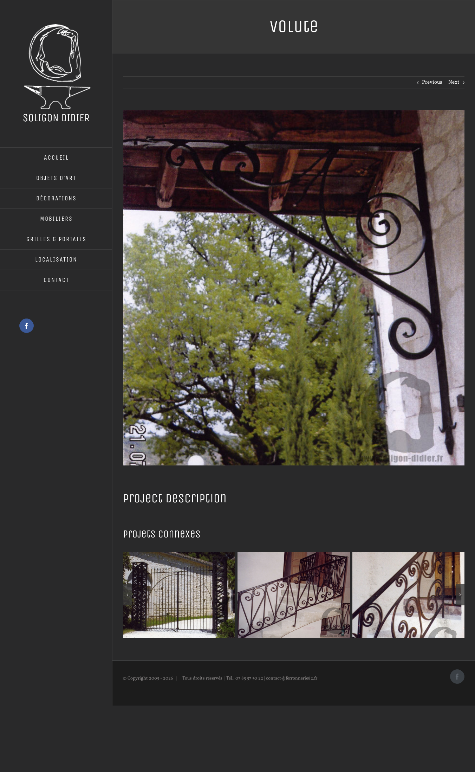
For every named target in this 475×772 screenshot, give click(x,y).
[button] (127, 594)
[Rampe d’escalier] (294, 555)
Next (453, 82)
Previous (432, 82)
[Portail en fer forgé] (179, 555)
